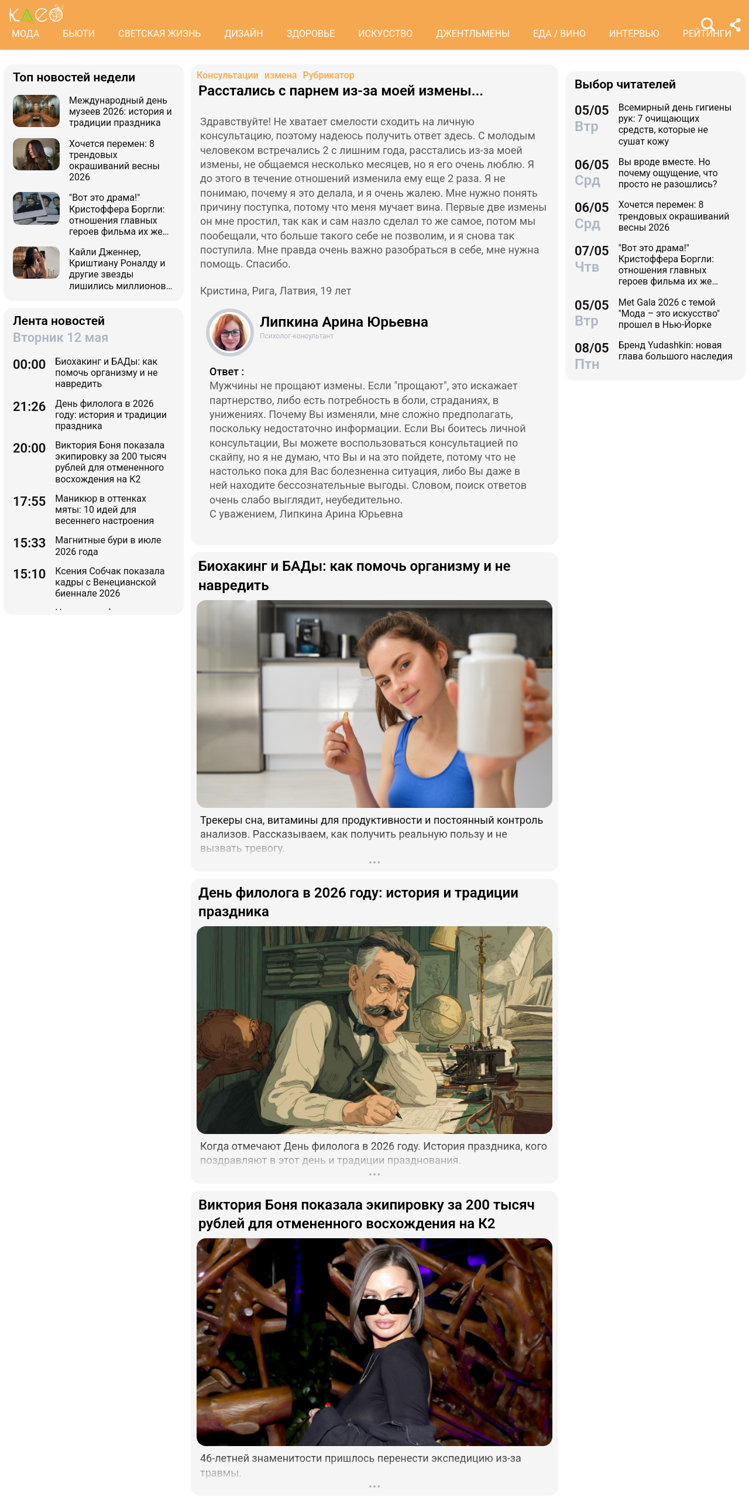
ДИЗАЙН (243, 33)
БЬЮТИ (79, 33)
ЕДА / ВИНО (559, 33)
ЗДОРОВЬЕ (311, 33)
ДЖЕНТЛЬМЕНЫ (473, 33)
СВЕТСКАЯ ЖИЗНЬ (159, 33)
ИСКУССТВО (385, 33)
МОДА (25, 33)
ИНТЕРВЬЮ (634, 33)
